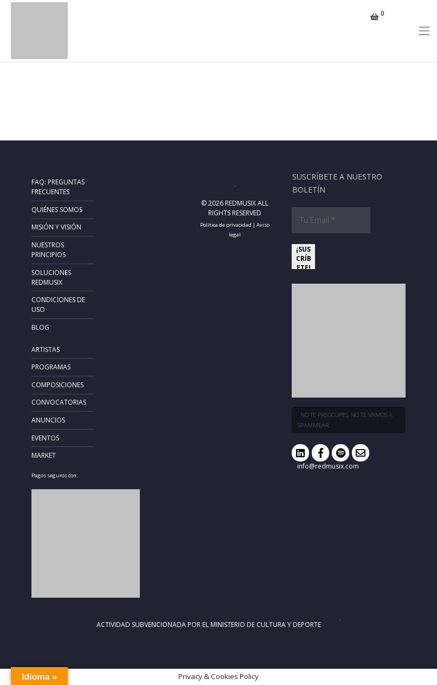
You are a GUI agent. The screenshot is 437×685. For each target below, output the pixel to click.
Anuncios (48, 420)
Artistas (45, 349)
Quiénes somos (56, 209)
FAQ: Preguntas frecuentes (58, 186)
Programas (50, 367)
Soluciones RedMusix (51, 277)
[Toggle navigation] (424, 31)
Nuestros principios (48, 249)
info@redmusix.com (328, 466)
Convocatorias (58, 402)
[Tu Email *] (331, 220)
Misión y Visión (56, 227)
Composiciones (57, 384)
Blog (40, 327)
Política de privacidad (226, 224)
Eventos (45, 438)
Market (43, 455)
